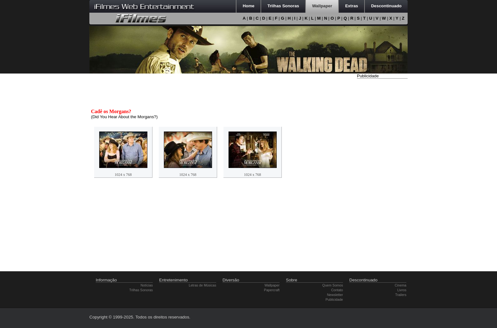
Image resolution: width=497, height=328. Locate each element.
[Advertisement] (382, 175)
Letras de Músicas (202, 285)
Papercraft (272, 290)
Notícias (147, 285)
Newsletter (335, 295)
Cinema (400, 285)
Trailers (400, 295)
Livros (401, 290)
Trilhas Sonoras (141, 290)
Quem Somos (332, 285)
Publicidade (334, 299)
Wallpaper (272, 285)
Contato (337, 290)
